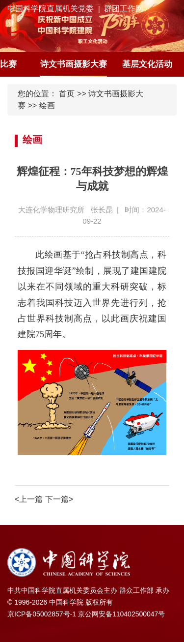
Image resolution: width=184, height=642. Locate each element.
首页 (67, 93)
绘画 (47, 105)
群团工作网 (123, 8)
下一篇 (59, 499)
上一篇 (29, 499)
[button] (178, 64)
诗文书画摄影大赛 (73, 64)
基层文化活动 (147, 64)
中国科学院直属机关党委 (50, 8)
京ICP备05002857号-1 (41, 614)
